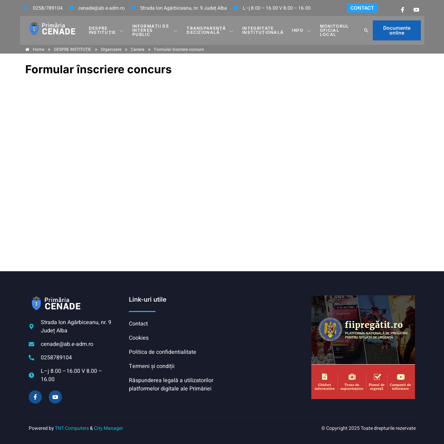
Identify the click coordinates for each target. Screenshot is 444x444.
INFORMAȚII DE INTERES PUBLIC (155, 30)
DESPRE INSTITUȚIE (106, 30)
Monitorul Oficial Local (334, 30)
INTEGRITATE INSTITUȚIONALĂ (263, 30)
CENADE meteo (265, 321)
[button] (366, 30)
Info (302, 30)
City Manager (108, 428)
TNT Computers (72, 428)
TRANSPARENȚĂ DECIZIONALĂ (210, 30)
